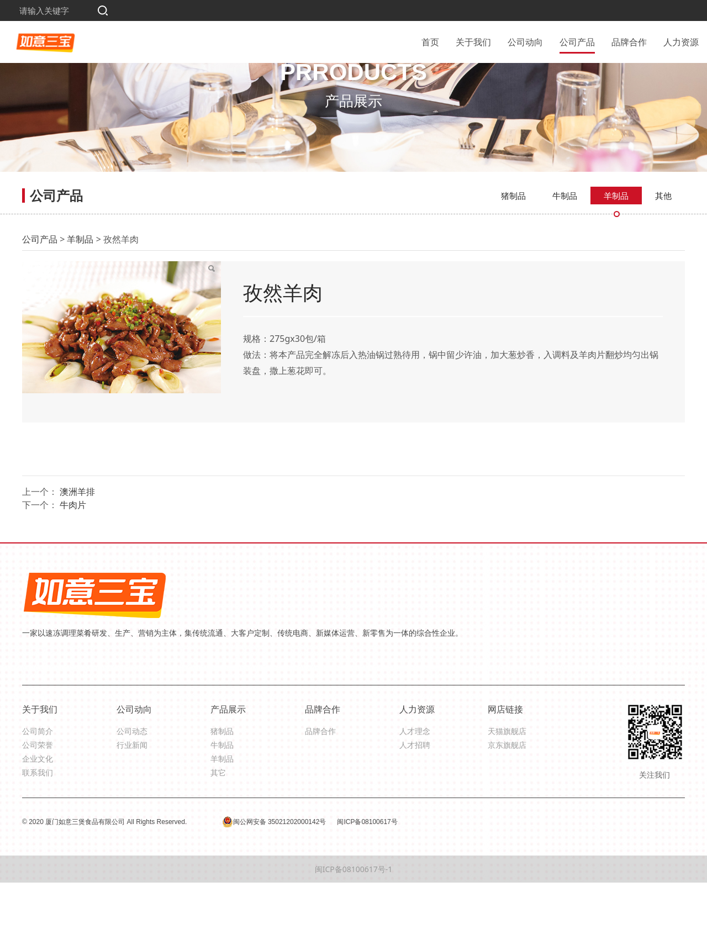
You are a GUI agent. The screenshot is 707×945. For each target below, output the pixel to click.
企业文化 (37, 820)
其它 (218, 835)
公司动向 (525, 41)
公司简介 (37, 793)
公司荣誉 (37, 806)
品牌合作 (629, 41)
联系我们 (37, 835)
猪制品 (513, 257)
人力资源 (681, 41)
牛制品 (564, 257)
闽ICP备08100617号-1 (354, 931)
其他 (663, 257)
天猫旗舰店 (507, 793)
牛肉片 (73, 567)
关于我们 (473, 41)
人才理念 (414, 793)
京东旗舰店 (507, 806)
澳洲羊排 (77, 553)
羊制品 (616, 257)
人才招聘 (414, 806)
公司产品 (577, 41)
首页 (430, 41)
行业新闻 (132, 806)
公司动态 (132, 793)
